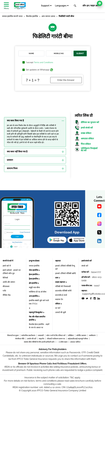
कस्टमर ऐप (59, 299)
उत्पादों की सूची (60, 312)
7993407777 (96, 272)
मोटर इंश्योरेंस (34, 270)
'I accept (39, 62)
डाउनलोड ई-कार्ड (61, 295)
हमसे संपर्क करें (84, 127)
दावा (57, 278)
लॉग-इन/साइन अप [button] (90, 5)
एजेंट (4, 291)
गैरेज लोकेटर (83, 144)
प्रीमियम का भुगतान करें (87, 122)
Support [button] (45, 5)
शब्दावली (41, 335)
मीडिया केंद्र (6, 295)
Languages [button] (60, 5)
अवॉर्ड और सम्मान (9, 282)
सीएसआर (6, 286)
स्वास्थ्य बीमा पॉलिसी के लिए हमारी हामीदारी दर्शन (39, 342)
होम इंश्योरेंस (33, 283)
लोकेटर (58, 304)
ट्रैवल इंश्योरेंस (33, 279)
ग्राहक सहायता (60, 282)
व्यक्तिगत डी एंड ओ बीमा (37, 292)
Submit (80, 53)
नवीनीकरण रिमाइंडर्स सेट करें (86, 149)
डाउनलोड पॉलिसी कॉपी (63, 291)
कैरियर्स (5, 278)
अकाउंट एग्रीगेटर (75, 342)
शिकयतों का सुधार (13, 335)
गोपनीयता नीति (20, 339)
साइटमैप (42, 339)
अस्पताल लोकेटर (84, 138)
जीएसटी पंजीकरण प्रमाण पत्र (56, 339)
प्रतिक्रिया (71, 335)
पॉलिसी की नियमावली (63, 286)
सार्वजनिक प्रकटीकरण (28, 335)
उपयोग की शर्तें (31, 339)
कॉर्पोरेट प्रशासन (81, 335)
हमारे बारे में (7, 266)
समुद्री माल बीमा (34, 287)
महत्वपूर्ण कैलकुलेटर (36, 312)
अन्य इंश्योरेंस (33, 296)
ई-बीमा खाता (63, 342)
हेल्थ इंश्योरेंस (33, 274)
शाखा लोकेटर (83, 133)
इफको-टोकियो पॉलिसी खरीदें (65, 273)
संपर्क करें (84, 266)
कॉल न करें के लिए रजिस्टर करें (56, 335)
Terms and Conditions (43, 62)
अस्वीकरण (92, 335)
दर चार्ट (57, 308)
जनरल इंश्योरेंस (34, 266)
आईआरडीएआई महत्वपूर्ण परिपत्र (78, 339)
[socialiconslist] (82, 298)
